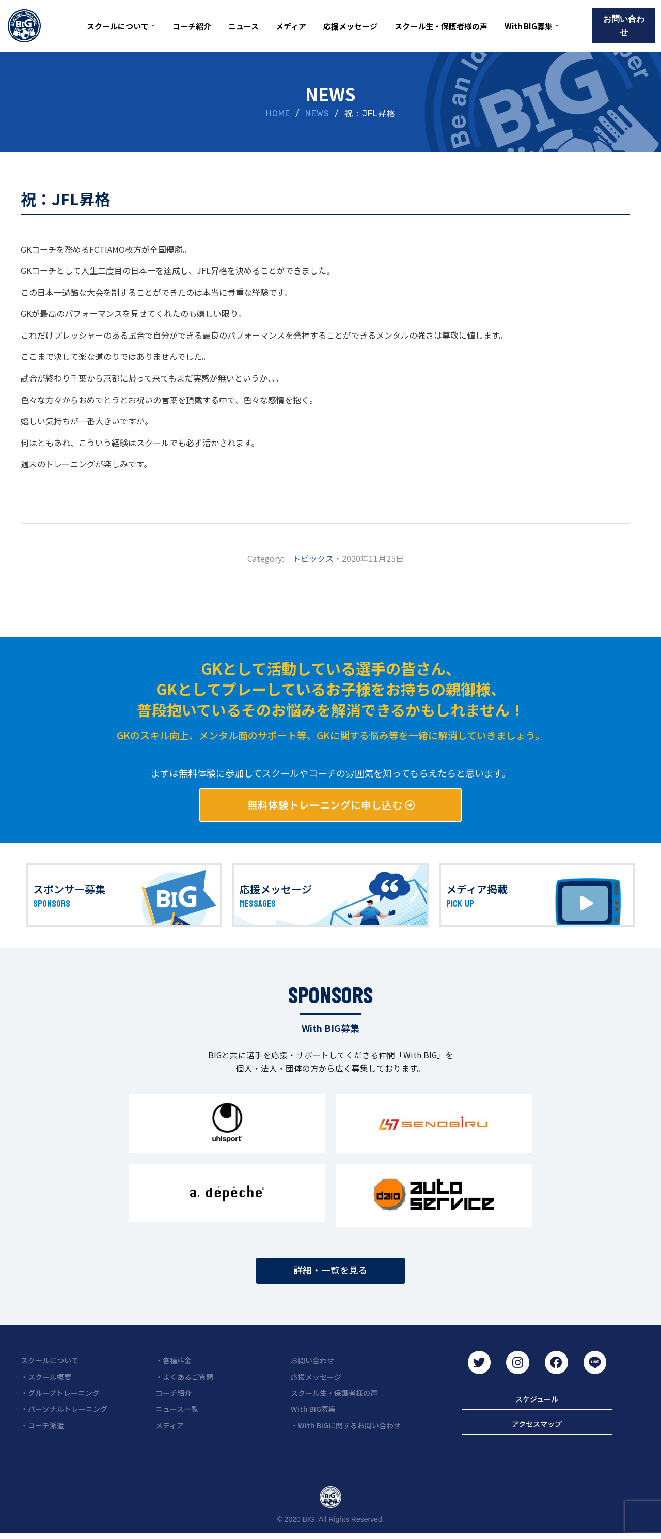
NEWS (317, 113)
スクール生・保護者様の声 (441, 26)
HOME (278, 113)
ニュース (243, 26)
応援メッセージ (350, 26)
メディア (291, 26)
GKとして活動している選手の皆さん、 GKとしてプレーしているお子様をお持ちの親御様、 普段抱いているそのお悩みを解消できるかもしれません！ (331, 689)
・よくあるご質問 (184, 1381)
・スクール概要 (46, 1381)
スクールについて (49, 1365)
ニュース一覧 (176, 1413)
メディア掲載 (477, 890)
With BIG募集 (313, 1413)
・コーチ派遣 (42, 1430)
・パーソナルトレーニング (64, 1413)
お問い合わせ (623, 25)
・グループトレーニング (60, 1397)
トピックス (313, 559)
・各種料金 (173, 1365)
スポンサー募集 (69, 890)
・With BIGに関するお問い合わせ (346, 1430)
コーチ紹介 (191, 26)
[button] (153, 26)
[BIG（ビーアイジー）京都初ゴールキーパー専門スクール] (24, 25)
